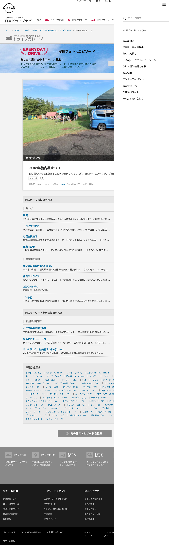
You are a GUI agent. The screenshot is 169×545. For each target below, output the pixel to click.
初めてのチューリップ (34, 339)
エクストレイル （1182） (99, 373)
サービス (138, 4)
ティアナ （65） (33, 387)
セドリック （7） (97, 401)
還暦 (25, 215)
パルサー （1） (98, 415)
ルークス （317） (70, 380)
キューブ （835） (34, 376)
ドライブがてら (31, 226)
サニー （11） (32, 398)
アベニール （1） (124, 412)
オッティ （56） (71, 387)
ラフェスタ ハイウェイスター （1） (62, 412)
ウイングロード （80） (65, 383)
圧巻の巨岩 (29, 247)
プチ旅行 (27, 297)
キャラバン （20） (84, 394)
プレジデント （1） (78, 415)
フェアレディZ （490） (126, 376)
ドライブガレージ (21, 30)
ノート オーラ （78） (90, 383)
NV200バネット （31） (66, 390)
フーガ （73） (133, 383)
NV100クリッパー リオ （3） (65, 408)
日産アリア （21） (37, 394)
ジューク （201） (90, 380)
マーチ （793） (54, 376)
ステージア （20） (106, 394)
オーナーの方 (120, 4)
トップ (7, 30)
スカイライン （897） (125, 373)
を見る (137, 208)
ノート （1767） (75, 373)
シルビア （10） (79, 398)
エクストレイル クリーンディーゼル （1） (45, 419)
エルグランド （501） (100, 376)
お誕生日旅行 (30, 236)
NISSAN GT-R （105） (38, 383)
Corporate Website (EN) (114, 533)
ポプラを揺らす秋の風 (34, 328)
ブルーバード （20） (129, 394)
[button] (164, 4)
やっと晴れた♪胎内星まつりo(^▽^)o (43, 349)
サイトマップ (159, 480)
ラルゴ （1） (88, 412)
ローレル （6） (116, 401)
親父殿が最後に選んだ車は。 (38, 266)
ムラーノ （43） (130, 387)
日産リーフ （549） (76, 376)
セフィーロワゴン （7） (74, 401)
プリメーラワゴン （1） (36, 415)
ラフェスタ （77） (113, 383)
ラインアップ (80, 4)
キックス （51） (90, 387)
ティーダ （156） (111, 380)
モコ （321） (51, 380)
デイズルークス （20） (60, 394)
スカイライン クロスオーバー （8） (42, 401)
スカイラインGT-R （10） (55, 398)
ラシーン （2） (91, 408)
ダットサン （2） (110, 408)
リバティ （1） (105, 412)
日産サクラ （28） (110, 390)
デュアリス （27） (132, 390)
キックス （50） (110, 387)
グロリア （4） (55, 405)
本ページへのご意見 (140, 532)
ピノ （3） (96, 405)
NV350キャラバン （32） (38, 390)
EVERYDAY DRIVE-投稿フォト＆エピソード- (52, 30)
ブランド (152, 4)
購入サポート (100, 4)
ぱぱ (63, 184)
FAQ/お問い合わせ (90, 533)
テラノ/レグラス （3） (36, 408)
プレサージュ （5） (35, 405)
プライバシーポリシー (31, 532)
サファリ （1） (58, 415)
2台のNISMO (30, 287)
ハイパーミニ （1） (118, 415)
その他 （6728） (34, 373)
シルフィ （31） (89, 390)
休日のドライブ (31, 276)
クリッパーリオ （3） (76, 405)
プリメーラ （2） (34, 412)
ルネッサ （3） (112, 405)
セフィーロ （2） (130, 408)
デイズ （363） (33, 380)
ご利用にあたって (55, 532)
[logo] (9, 8)
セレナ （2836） (54, 373)
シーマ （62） (52, 387)
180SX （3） (130, 405)
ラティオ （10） (99, 398)
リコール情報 (9, 541)
